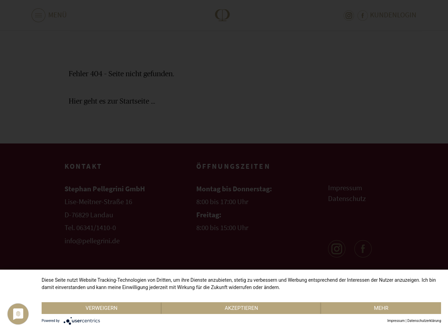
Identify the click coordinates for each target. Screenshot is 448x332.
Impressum (396, 321)
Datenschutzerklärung (424, 321)
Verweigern (102, 308)
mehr (381, 308)
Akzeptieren (241, 308)
